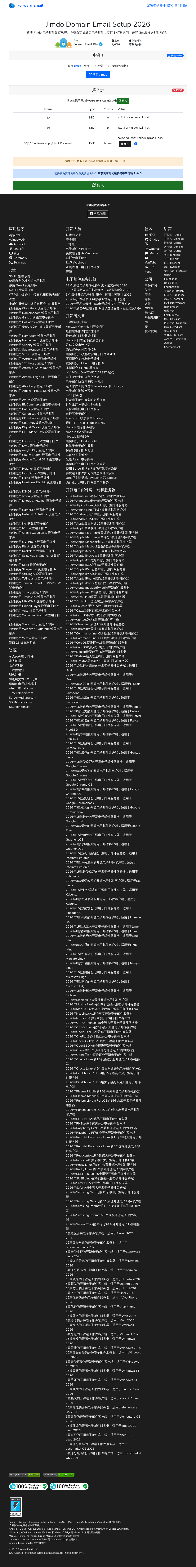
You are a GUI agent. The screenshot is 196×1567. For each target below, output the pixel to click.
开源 (69, 272)
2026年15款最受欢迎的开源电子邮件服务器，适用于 (102, 874)
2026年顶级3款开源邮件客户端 (93, 519)
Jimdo (77, 66)
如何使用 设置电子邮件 (32, 308)
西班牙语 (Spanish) (175, 323)
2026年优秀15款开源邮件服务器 (95, 560)
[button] (136, 144)
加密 (125, 144)
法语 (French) (172, 263)
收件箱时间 (16, 665)
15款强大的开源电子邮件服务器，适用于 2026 (103, 1391)
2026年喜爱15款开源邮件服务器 (95, 597)
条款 (148, 304)
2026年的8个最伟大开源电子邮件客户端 (100, 1160)
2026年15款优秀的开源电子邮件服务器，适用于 (103, 707)
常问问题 (181, 5)
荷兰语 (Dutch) (173, 251)
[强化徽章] (15, 1506)
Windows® (17, 240)
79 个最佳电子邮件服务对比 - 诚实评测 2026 (96, 285)
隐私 (170, 5)
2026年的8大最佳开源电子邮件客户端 (97, 1000)
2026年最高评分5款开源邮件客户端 (101, 537)
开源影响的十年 (76, 322)
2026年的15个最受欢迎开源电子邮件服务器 (103, 1061)
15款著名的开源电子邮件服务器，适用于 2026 (101, 1316)
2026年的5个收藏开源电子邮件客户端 (102, 1009)
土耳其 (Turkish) (173, 335)
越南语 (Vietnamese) (172, 345)
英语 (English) (172, 255)
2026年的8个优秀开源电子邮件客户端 (96, 1123)
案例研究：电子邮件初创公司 (86, 464)
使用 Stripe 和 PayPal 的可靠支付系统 (91, 469)
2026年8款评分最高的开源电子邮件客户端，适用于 (101, 901)
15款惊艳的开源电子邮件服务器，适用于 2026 (100, 1327)
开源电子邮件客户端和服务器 (91, 490)
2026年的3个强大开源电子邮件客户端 (101, 1027)
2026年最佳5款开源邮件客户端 (97, 592)
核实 (123, 101)
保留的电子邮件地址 (23, 684)
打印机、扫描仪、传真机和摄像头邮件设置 (35, 297)
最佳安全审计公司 (78, 345)
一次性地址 (16, 670)
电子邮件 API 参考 (78, 249)
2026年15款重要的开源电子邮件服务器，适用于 (99, 782)
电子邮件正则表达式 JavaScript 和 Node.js (94, 386)
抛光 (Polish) (171, 307)
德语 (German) (172, 267)
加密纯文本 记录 (23, 679)
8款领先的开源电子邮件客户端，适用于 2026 (102, 1284)
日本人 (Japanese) (174, 295)
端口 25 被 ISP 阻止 (22, 643)
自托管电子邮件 (76, 258)
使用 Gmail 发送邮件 (23, 285)
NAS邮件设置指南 (21, 290)
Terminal (17, 262)
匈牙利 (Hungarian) (171, 277)
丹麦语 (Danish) (173, 247)
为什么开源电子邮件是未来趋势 (87, 482)
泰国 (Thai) (170, 331)
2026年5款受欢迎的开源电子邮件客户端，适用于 (99, 773)
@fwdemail (152, 246)
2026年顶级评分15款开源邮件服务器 (96, 643)
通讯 (150, 235)
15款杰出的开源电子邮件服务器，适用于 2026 (101, 1288)
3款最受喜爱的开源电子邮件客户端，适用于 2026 (102, 1364)
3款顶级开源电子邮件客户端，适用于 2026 (100, 1235)
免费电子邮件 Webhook (82, 253)
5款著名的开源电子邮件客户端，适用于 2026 (100, 1320)
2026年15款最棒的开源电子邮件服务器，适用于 (99, 745)
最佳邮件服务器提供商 (81, 336)
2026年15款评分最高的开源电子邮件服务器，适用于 (102, 855)
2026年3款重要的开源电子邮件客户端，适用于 (103, 791)
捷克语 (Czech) (173, 243)
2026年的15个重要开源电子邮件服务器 (99, 1014)
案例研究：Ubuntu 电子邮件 (85, 363)
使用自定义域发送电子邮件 (27, 281)
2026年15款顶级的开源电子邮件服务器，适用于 (99, 837)
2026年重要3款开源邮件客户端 (93, 611)
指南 (13, 270)
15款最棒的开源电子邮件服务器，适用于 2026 (100, 1341)
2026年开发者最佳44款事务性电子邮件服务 (96, 299)
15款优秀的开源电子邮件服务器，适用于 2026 (101, 1299)
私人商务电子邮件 (21, 656)
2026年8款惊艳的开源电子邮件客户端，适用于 (98, 736)
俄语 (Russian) (172, 319)
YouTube (150, 260)
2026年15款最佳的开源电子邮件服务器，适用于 (99, 819)
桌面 (14, 253)
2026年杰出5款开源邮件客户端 (95, 556)
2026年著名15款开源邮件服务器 (96, 569)
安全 (148, 295)
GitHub (152, 240)
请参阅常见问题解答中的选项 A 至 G (120, 173)
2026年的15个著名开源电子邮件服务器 (101, 1128)
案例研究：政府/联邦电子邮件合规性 (91, 354)
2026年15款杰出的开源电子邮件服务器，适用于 (99, 690)
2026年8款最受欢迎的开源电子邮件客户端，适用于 (103, 883)
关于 (148, 290)
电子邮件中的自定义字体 (83, 377)
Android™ (18, 244)
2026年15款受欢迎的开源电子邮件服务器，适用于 (100, 764)
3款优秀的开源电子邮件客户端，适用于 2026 (100, 1309)
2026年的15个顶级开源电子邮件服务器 (99, 1041)
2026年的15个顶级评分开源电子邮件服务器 (100, 1050)
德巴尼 (149, 313)
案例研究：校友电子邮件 (83, 359)
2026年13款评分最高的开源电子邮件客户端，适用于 (102, 667)
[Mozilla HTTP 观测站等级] (58, 1474)
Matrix (151, 253)
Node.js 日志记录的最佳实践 (85, 340)
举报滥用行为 (152, 319)
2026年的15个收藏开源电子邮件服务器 (103, 1004)
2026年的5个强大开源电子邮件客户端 (96, 1188)
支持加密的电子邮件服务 (83, 409)
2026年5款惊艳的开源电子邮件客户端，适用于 (98, 983)
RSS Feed (150, 269)
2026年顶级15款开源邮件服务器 (97, 505)
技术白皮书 (73, 235)
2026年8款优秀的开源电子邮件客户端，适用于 (103, 711)
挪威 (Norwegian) (174, 303)
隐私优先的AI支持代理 (81, 349)
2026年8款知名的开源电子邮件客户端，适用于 (103, 720)
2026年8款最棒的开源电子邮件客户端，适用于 (103, 754)
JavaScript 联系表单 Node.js (85, 418)
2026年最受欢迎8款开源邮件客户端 (95, 656)
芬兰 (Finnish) (172, 259)
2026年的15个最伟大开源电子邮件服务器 (101, 1155)
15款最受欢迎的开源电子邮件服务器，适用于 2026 (97, 1245)
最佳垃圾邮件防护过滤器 (83, 331)
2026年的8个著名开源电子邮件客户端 (101, 1133)
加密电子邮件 (156, 5)
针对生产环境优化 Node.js (83, 404)
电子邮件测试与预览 (79, 391)
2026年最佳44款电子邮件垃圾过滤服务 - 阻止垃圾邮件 (103, 308)
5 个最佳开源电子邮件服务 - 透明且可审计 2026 (98, 295)
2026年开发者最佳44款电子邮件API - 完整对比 (98, 304)
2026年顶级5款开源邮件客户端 (101, 638)
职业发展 (151, 331)
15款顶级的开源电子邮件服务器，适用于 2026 (101, 1428)
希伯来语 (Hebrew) (175, 271)
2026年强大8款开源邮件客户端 (92, 620)
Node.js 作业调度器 (79, 432)
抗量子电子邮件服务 (79, 446)
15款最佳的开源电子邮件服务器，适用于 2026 (101, 1409)
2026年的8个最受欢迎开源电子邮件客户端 (103, 1068)
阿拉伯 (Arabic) (173, 235)
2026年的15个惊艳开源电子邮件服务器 (104, 1139)
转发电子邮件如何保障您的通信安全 (90, 473)
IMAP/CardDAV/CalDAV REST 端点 (90, 372)
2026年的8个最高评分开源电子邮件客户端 (103, 1084)
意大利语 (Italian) (174, 291)
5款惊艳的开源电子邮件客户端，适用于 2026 (103, 1334)
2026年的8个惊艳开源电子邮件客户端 (103, 1148)
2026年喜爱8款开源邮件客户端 (94, 601)
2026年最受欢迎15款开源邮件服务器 (95, 524)
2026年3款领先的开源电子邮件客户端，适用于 (103, 684)
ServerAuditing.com (22, 698)
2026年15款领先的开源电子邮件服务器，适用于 (100, 677)
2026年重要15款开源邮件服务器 (94, 606)
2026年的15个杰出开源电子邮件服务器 (104, 1103)
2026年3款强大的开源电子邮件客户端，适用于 (103, 809)
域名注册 (15, 675)
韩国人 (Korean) (173, 299)
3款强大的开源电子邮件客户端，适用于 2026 (102, 1400)
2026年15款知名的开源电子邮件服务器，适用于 (103, 716)
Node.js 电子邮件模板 (80, 427)
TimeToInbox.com (21, 693)
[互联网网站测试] (28, 1486)
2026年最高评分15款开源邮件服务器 (102, 533)
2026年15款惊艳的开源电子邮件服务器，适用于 (99, 727)
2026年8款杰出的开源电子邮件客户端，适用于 (98, 700)
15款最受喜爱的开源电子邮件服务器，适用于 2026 (103, 1354)
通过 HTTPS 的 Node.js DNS (85, 423)
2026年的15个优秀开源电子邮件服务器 (97, 1119)
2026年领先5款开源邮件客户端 (98, 546)
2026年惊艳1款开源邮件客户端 (96, 583)
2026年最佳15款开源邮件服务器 (95, 496)
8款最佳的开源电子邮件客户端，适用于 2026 (103, 1419)
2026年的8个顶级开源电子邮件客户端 (99, 1046)
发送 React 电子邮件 (80, 459)
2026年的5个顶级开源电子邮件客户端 (102, 1217)
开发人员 (73, 228)
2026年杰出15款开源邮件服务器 (96, 551)
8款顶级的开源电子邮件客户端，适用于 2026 (100, 1437)
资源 (13, 650)
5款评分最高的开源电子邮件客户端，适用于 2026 (102, 1272)
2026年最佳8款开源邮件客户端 (94, 501)
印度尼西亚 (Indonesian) (171, 285)
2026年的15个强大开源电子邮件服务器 (102, 1023)
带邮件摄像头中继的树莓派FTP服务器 (34, 304)
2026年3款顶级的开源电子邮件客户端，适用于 (98, 846)
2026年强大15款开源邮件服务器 (93, 615)
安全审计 (72, 240)
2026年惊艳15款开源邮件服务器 (97, 578)
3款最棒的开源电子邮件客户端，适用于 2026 (103, 1348)
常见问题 (98, 214)
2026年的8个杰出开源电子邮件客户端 (103, 1112)
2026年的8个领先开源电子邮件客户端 (102, 1096)
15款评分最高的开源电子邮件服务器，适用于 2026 (103, 1263)
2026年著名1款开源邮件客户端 (95, 574)
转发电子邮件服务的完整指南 (86, 400)
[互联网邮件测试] (69, 1486)
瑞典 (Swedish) (173, 327)
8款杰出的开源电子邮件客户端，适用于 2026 (100, 1293)
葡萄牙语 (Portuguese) (172, 313)
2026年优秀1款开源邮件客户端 (94, 565)
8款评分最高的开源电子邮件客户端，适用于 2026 (103, 1455)
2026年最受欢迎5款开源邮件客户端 (94, 528)
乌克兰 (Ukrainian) (175, 339)
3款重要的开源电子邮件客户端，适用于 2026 (101, 1382)
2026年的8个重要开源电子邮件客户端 (98, 1018)
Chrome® (18, 258)
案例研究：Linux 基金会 (82, 368)
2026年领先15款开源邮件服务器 (99, 542)
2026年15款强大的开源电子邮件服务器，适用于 (99, 800)
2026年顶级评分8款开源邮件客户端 (95, 647)
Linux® (16, 249)
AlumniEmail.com (21, 688)
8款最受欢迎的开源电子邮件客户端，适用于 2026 (103, 1254)
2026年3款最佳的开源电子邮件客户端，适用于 (103, 828)
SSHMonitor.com (20, 702)
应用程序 (16, 228)
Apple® (14, 235)
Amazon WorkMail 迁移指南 (85, 327)
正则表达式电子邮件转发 (83, 267)
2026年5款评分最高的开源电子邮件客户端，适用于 (101, 864)
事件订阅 (151, 285)
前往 (175, 55)
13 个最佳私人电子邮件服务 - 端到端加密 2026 (98, 290)
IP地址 (70, 244)
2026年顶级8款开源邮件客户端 (96, 510)
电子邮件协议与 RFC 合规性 (85, 382)
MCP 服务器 (74, 395)
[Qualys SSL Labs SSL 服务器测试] (24, 1474)
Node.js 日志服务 (77, 436)
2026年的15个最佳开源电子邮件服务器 (98, 1032)
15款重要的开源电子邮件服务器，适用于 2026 (102, 1373)
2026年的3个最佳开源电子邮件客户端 (98, 1036)
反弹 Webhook (76, 262)
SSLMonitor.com (20, 707)
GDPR (149, 308)
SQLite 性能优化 (77, 455)
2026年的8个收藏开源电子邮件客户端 (100, 1169)
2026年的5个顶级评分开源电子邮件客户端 (99, 1055)
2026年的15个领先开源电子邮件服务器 (103, 1091)
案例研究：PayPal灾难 (81, 441)
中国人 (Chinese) (174, 239)
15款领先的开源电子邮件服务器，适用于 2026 (103, 1279)
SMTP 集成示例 (19, 276)
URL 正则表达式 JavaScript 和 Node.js (91, 478)
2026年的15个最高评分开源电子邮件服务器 (103, 1075)
